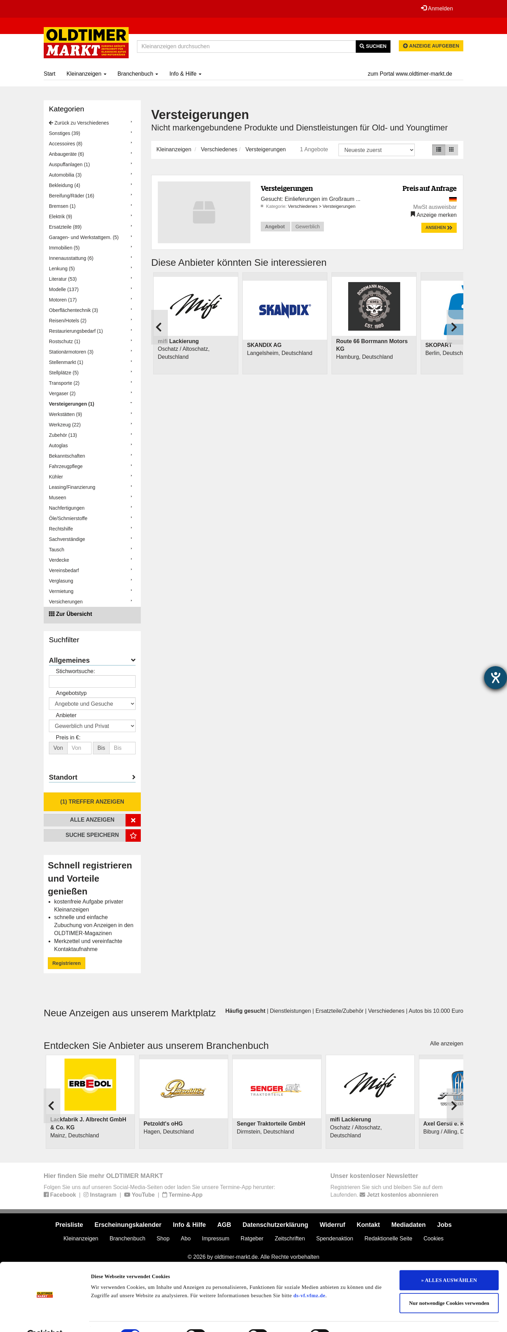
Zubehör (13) (63, 435)
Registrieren (66, 963)
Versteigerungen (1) (71, 404)
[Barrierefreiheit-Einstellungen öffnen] (495, 677)
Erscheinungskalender (127, 1224)
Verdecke (59, 560)
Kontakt (368, 1224)
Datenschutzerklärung (275, 1224)
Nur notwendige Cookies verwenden (449, 1286)
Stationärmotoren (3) (71, 352)
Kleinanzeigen (86, 74)
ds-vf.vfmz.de (309, 1279)
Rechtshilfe (61, 529)
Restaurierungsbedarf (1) (76, 331)
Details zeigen (358, 1318)
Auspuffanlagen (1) (69, 164)
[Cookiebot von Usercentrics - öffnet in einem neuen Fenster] (45, 1318)
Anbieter (66, 715)
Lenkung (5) (62, 268)
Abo (185, 1238)
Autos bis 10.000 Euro (436, 1011)
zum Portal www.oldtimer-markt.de (410, 74)
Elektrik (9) (60, 216)
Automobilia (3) (65, 175)
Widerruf (332, 1224)
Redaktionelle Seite (388, 1238)
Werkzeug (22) (65, 424)
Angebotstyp (71, 693)
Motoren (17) (63, 300)
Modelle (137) (64, 289)
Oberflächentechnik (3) (73, 310)
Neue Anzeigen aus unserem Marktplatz (130, 1013)
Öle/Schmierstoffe (68, 518)
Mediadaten (409, 1224)
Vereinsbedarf (64, 570)
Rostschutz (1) (64, 341)
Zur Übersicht (74, 614)
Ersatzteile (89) (65, 227)
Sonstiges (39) (64, 133)
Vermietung (61, 591)
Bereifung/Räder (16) (71, 195)
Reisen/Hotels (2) (67, 320)
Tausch (56, 549)
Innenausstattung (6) (71, 258)
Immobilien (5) (64, 248)
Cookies (433, 1238)
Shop (163, 1238)
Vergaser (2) (62, 393)
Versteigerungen (266, 149)
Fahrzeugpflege (66, 466)
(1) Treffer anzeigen (92, 802)
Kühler (56, 477)
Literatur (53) (63, 279)
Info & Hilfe (185, 74)
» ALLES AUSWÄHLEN (449, 1263)
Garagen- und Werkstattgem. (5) (84, 237)
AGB (224, 1224)
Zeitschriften (290, 1238)
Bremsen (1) (62, 206)
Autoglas (58, 445)
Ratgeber (252, 1238)
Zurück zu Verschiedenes (79, 123)
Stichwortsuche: (75, 671)
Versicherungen (66, 601)
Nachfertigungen (67, 508)
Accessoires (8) (65, 143)
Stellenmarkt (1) (66, 362)
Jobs (444, 1224)
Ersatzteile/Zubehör (340, 1011)
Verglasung (61, 581)
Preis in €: (68, 737)
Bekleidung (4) (64, 185)
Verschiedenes (219, 149)
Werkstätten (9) (65, 414)
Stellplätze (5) (64, 372)
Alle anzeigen (446, 1043)
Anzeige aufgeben (431, 46)
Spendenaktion (334, 1238)
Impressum (215, 1238)
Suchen (373, 46)
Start (49, 74)
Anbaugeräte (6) (66, 154)
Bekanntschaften (67, 456)
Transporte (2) (64, 383)
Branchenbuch (138, 74)
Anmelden (437, 8)
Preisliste (69, 1224)
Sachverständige (67, 539)
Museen (57, 497)
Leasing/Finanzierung (72, 487)
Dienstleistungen (290, 1011)
